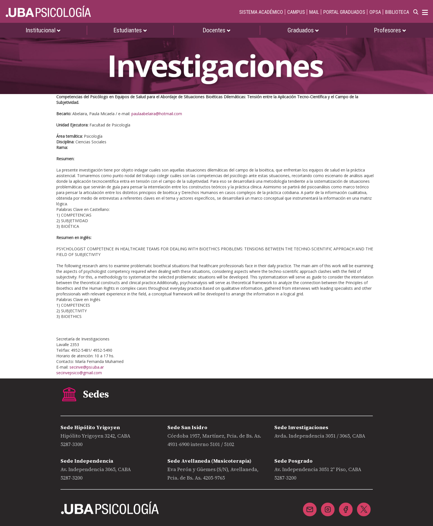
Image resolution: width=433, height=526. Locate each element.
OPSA (375, 12)
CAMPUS (296, 12)
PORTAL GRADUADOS (344, 12)
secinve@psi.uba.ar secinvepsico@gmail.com (80, 369)
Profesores (390, 30)
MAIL (314, 12)
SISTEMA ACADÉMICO (261, 12)
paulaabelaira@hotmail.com (156, 113)
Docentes (217, 30)
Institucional (43, 30)
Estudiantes (130, 30)
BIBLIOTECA (397, 12)
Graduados (303, 30)
